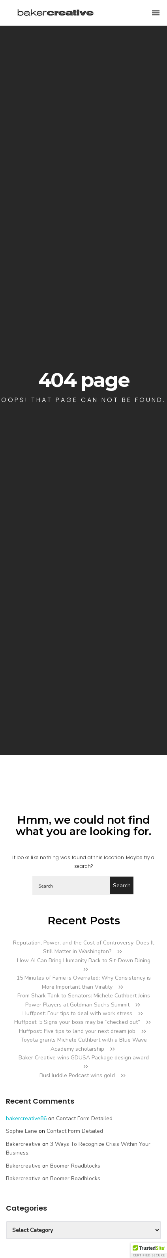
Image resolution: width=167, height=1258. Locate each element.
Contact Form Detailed (84, 1118)
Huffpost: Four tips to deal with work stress (77, 1013)
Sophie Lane (21, 1131)
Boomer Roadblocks (75, 1166)
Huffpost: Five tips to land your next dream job (77, 1031)
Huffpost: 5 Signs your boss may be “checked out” (77, 1022)
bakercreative (23, 1144)
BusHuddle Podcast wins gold (77, 1075)
